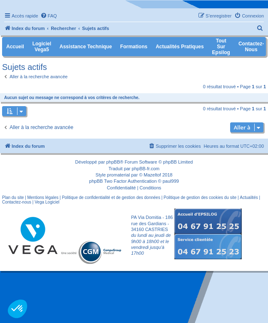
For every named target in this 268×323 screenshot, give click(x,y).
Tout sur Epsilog (221, 46)
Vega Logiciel (47, 202)
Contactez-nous (16, 202)
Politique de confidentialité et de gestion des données (111, 197)
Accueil (15, 47)
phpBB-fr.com (146, 168)
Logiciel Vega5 (41, 46)
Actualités (249, 197)
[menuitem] (48, 16)
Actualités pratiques (179, 47)
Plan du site (13, 197)
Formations (133, 47)
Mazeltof (152, 174)
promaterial (118, 174)
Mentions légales (42, 197)
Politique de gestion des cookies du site (200, 197)
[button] (17, 309)
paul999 (171, 181)
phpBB (113, 161)
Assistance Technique (86, 47)
